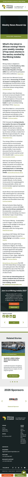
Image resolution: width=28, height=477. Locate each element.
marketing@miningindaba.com (13, 284)
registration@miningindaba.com (10, 451)
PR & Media (23, 442)
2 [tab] (12, 381)
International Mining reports (10, 217)
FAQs (22, 433)
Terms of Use (5, 471)
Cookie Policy (19, 471)
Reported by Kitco (7, 138)
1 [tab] (10, 381)
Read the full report (8, 230)
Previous (2, 401)
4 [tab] (17, 381)
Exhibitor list (23, 435)
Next (26, 401)
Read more (20, 74)
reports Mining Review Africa (15, 172)
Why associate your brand (23, 439)
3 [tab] (14, 381)
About (22, 429)
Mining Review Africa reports (10, 263)
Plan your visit (23, 431)
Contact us (23, 443)
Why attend (23, 436)
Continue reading (7, 89)
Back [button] (14, 322)
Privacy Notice (12, 471)
